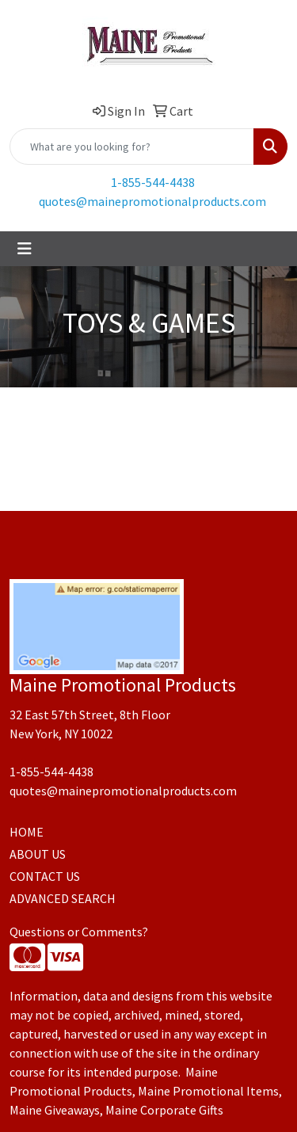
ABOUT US (38, 854)
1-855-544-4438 (153, 182)
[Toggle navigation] (24, 249)
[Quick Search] (132, 146)
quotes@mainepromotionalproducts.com (152, 201)
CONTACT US (45, 876)
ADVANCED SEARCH (63, 898)
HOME (27, 832)
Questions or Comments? (79, 932)
